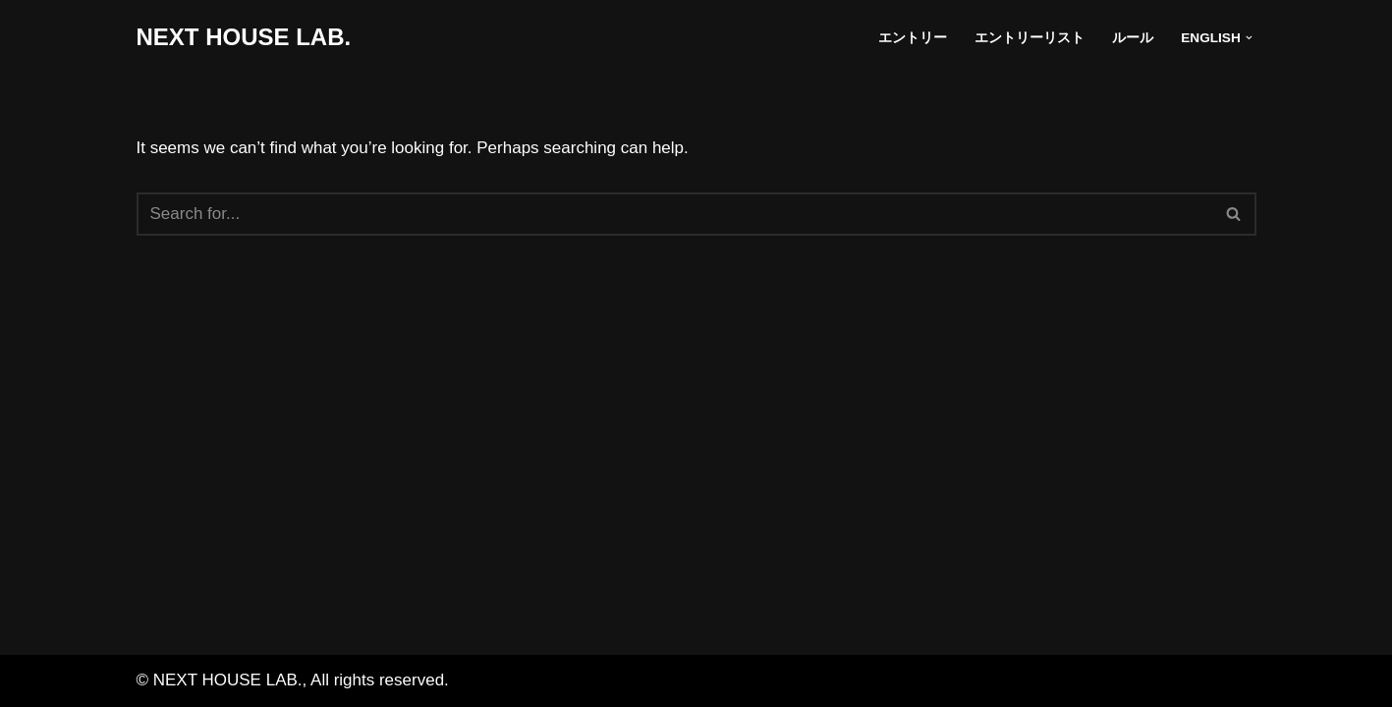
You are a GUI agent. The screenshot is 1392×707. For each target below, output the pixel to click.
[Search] (674, 214)
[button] (1249, 37)
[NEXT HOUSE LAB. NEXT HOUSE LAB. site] (244, 38)
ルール (1132, 37)
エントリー (912, 37)
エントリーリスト (1029, 37)
